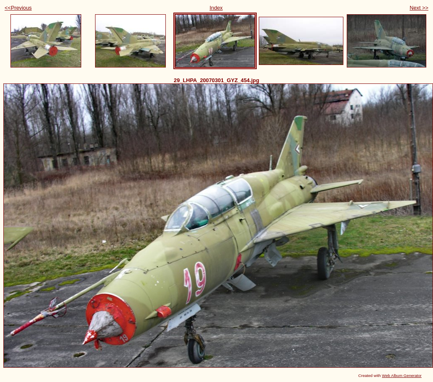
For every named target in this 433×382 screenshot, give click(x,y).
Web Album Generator (402, 375)
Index (215, 8)
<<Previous (18, 8)
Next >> (419, 8)
